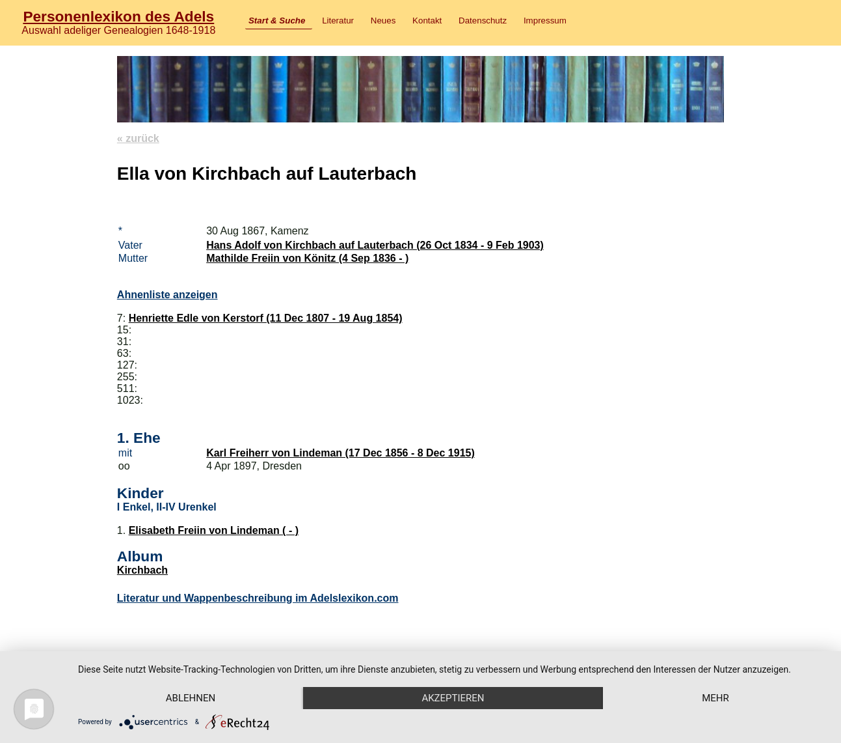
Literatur (338, 20)
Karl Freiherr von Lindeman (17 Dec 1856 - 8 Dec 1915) (340, 452)
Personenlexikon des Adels (118, 16)
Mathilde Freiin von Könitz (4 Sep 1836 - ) (307, 258)
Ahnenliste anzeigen (167, 294)
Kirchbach (142, 570)
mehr (715, 698)
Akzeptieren (452, 698)
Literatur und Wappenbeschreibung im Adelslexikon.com (258, 598)
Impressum (545, 20)
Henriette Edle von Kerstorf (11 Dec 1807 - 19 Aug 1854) (266, 318)
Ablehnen (190, 698)
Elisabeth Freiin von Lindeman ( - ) (214, 530)
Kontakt (427, 20)
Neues (383, 20)
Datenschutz (483, 20)
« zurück (138, 138)
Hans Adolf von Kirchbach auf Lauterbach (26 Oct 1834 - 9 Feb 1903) (375, 245)
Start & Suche (276, 20)
